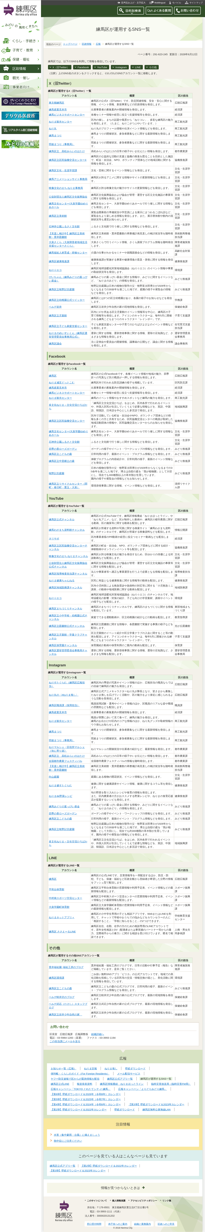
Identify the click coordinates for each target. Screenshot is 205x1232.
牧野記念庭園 (56, 473)
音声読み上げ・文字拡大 (133, 2)
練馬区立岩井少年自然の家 (65, 1014)
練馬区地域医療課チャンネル (65, 587)
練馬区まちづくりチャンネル (65, 608)
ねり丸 (53, 128)
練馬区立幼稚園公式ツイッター (67, 299)
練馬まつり (55, 135)
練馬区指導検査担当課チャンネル (68, 573)
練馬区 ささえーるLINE (62, 931)
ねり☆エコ (55, 270)
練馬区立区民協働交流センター (67, 420)
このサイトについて (97, 1200)
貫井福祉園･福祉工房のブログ (66, 967)
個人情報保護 (118, 1200)
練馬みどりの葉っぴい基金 (64, 806)
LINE (138, 67)
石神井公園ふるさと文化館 (64, 226)
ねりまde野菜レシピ (60, 796)
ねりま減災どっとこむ (61, 382)
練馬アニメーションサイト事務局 (68, 179)
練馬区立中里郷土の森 (61, 460)
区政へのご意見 (166, 1224)
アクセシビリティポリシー (144, 1200)
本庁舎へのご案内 (117, 1224)
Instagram (121, 67)
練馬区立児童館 (58, 315)
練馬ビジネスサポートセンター (67, 114)
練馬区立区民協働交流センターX (67, 159)
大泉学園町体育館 (59, 906)
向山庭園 (54, 776)
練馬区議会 (55, 343)
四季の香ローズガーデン (63, 448)
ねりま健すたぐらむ (60, 785)
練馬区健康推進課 (59, 261)
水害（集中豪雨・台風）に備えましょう (77, 1134)
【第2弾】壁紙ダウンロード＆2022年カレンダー (109, 1165)
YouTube (102, 67)
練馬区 (53, 375)
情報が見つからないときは (120, 1188)
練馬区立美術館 (58, 215)
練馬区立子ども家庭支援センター (68, 326)
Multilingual (159, 2)
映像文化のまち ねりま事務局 (66, 188)
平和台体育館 (56, 889)
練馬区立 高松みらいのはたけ (67, 151)
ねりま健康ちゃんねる (61, 580)
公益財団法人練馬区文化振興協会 (68, 196)
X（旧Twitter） (60, 67)
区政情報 (86, 44)
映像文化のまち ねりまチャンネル (68, 556)
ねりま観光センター (60, 121)
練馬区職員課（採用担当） (64, 705)
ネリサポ (54, 538)
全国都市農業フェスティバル (65, 761)
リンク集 (166, 1200)
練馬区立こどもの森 (60, 453)
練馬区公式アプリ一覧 (62, 1165)
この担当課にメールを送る (65, 1041)
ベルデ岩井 (55, 306)
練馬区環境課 (56, 977)
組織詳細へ (97, 1034)
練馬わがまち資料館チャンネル (67, 529)
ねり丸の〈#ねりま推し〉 (63, 694)
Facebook (83, 67)
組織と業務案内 (142, 1224)
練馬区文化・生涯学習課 (63, 170)
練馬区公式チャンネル (61, 519)
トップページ (70, 44)
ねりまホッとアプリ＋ (61, 917)
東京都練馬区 (56, 102)
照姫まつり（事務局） (61, 144)
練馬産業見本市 (58, 109)
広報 (98, 44)
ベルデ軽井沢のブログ (61, 997)
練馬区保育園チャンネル (63, 645)
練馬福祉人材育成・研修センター (68, 252)
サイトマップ (196, 2)
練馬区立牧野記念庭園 (61, 289)
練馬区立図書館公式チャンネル (67, 625)
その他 (153, 67)
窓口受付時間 (94, 1224)
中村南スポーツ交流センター (65, 898)
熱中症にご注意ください (68, 1140)
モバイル (176, 2)
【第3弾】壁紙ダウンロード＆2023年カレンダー (78, 1170)
